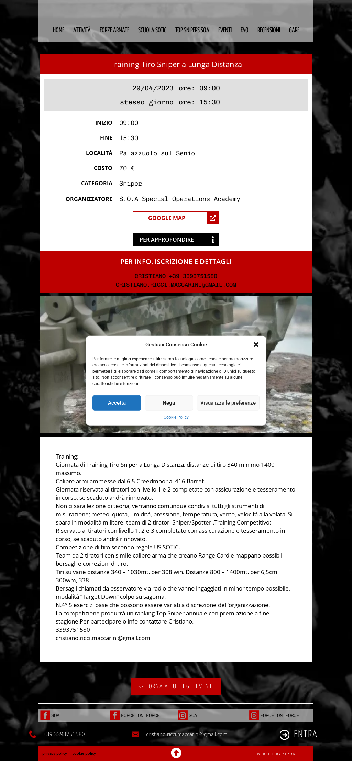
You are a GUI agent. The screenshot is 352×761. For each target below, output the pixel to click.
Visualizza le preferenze (228, 403)
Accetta (117, 403)
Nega (169, 403)
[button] (256, 344)
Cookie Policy (176, 417)
